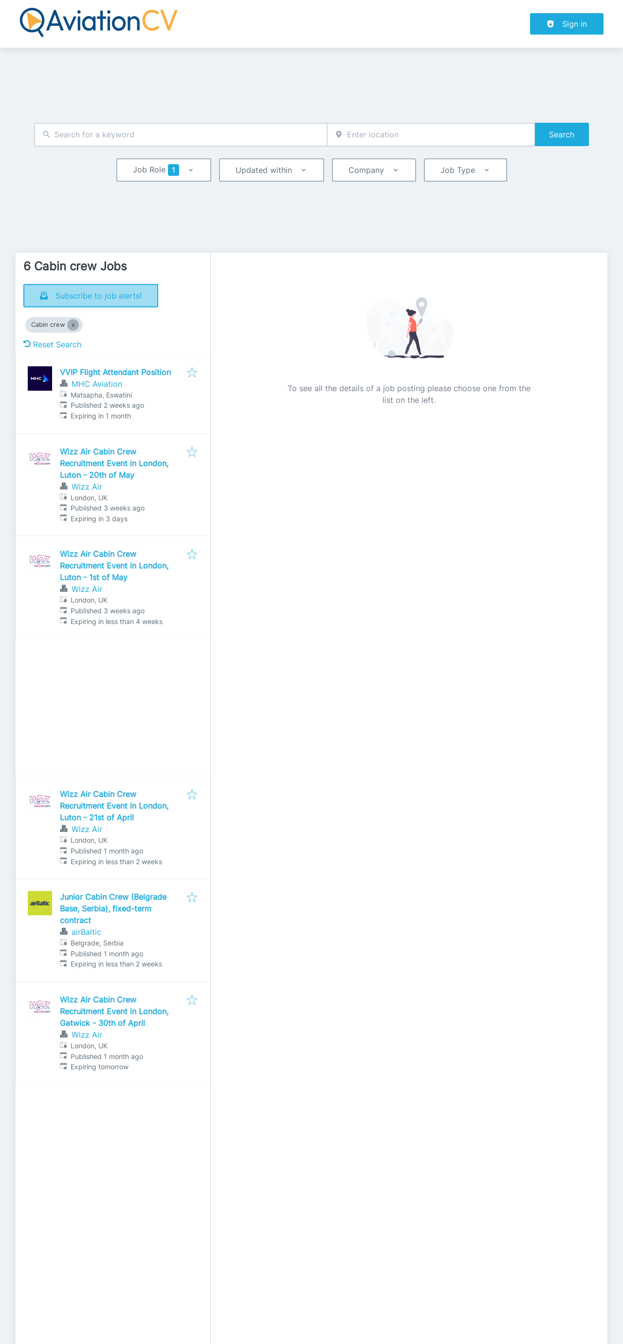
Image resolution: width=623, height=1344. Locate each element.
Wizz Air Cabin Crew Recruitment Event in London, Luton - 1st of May (114, 565)
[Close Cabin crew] (73, 325)
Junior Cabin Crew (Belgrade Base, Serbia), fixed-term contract (113, 908)
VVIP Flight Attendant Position (115, 372)
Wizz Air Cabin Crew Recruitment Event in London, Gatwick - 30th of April (114, 1011)
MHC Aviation (97, 384)
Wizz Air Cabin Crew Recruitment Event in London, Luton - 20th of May (114, 463)
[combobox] (180, 135)
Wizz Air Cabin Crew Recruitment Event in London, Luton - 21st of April (114, 805)
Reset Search (52, 344)
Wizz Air (87, 487)
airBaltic (86, 932)
